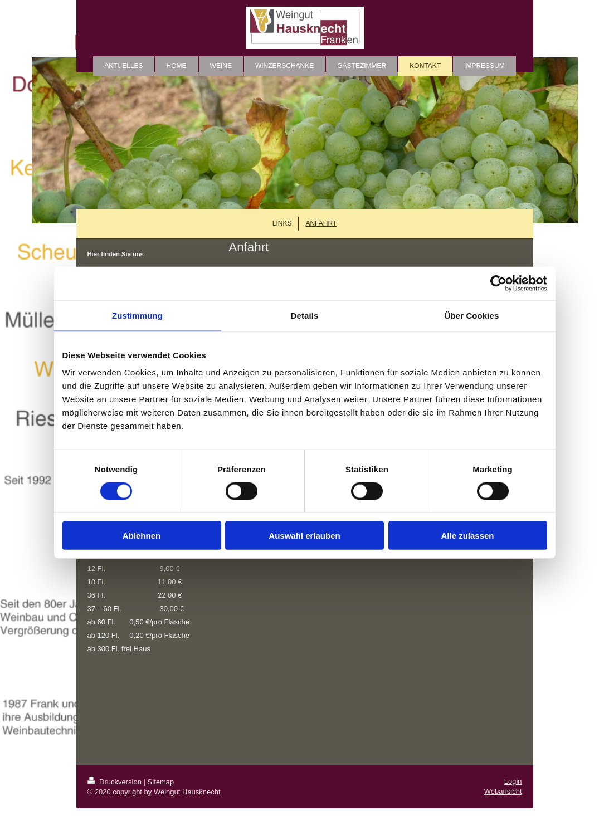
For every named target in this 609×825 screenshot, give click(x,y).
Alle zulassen (467, 535)
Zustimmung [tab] (137, 315)
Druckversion (115, 782)
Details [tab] (305, 315)
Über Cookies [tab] (472, 315)
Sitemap (161, 782)
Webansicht (503, 791)
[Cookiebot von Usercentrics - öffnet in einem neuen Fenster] (498, 283)
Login (513, 781)
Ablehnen (141, 535)
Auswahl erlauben (304, 535)
